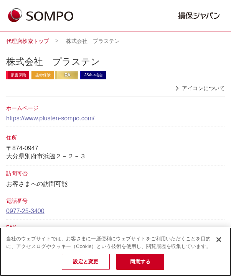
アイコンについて (199, 88)
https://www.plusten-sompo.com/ (50, 118)
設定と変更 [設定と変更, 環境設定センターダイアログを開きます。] (85, 261)
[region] (115, 251)
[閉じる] (218, 239)
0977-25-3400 (25, 211)
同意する (140, 261)
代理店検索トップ (27, 41)
